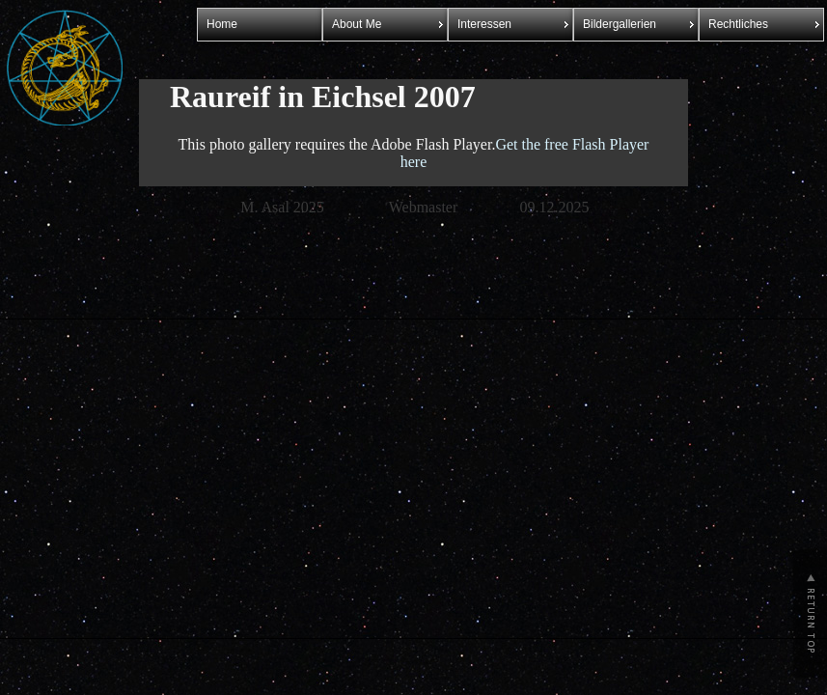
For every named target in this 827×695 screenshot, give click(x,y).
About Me (356, 24)
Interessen (484, 24)
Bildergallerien (619, 24)
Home (222, 24)
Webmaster (423, 207)
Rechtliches (738, 24)
